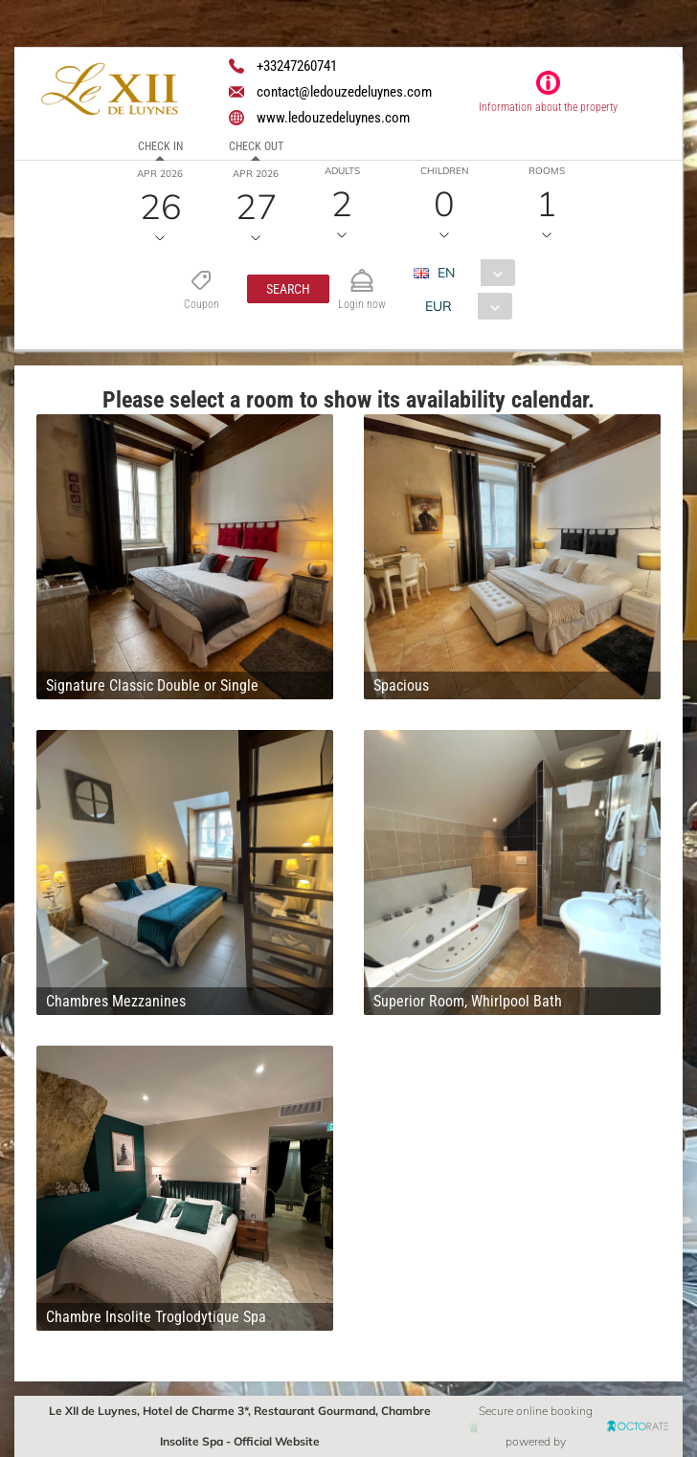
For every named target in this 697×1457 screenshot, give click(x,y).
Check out (256, 146)
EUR (438, 306)
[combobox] (471, 272)
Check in (160, 146)
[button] (288, 289)
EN (446, 272)
